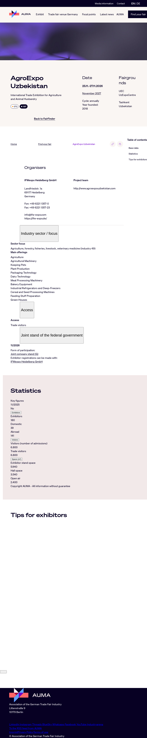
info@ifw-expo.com (35, 214)
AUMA (120, 14)
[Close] (3, 686)
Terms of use (40, 732)
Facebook (71, 724)
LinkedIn (14, 724)
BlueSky (47, 724)
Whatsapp (58, 724)
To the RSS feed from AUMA (25, 728)
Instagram (26, 724)
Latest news (107, 14)
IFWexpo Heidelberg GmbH (27, 362)
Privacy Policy (25, 732)
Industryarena (95, 724)
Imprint (13, 732)
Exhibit (40, 14)
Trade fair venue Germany (63, 14)
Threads (37, 724)
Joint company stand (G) (24, 354)
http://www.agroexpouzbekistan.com (95, 188)
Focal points (89, 14)
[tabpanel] (67, 441)
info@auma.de (17, 718)
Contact (121, 3)
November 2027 (91, 93)
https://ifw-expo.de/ (35, 218)
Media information (104, 3)
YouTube (82, 724)
